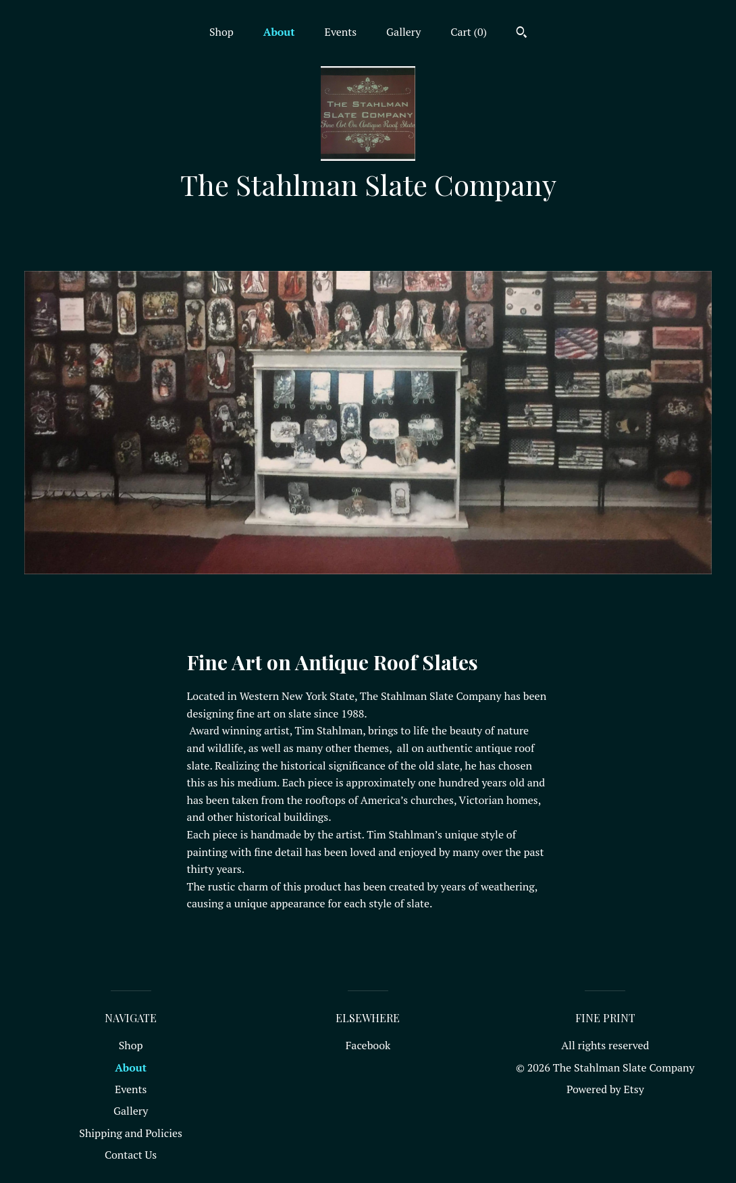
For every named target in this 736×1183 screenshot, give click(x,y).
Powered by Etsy (605, 1089)
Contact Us (131, 1154)
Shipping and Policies (130, 1133)
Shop (221, 31)
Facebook (368, 1045)
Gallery (403, 31)
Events (341, 31)
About (279, 31)
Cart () (468, 31)
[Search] (522, 33)
